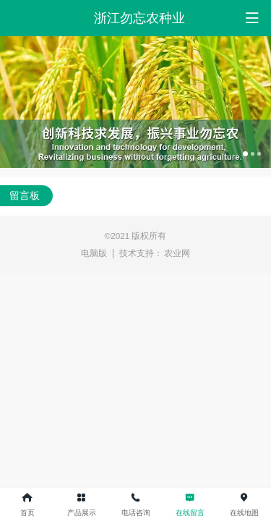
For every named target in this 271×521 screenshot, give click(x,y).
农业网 (177, 253)
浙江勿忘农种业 (139, 18)
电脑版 (94, 253)
